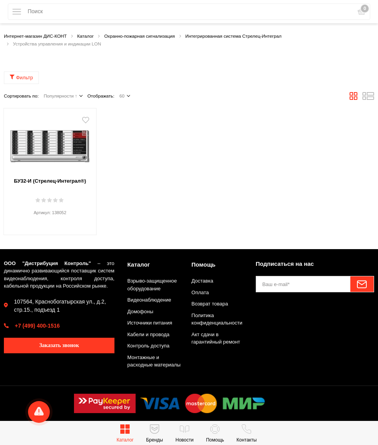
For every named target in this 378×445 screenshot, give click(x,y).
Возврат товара (210, 304)
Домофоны (140, 311)
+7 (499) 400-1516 (37, 326)
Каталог (138, 264)
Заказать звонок (59, 345)
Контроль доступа (148, 346)
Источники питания (149, 323)
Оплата (200, 292)
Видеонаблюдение (149, 300)
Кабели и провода (148, 334)
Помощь (204, 264)
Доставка (202, 281)
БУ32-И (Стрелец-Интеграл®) (50, 181)
